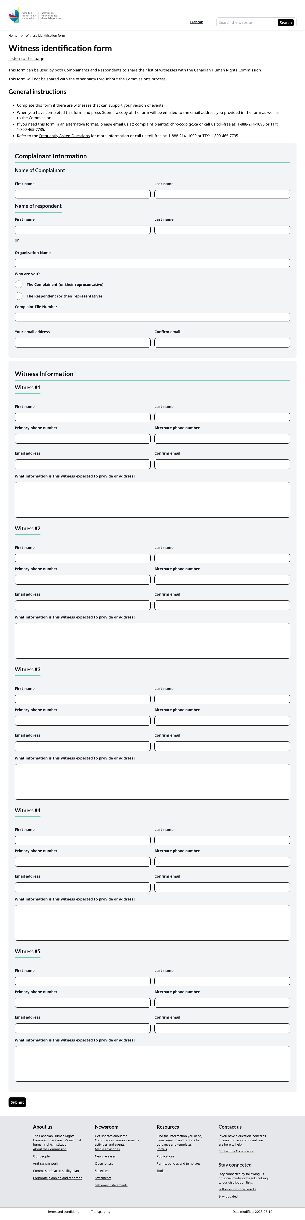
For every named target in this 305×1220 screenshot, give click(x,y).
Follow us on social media (237, 1189)
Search (286, 22)
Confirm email (167, 331)
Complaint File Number (36, 306)
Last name (163, 183)
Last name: (164, 688)
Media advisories (107, 1149)
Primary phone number (36, 427)
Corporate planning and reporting (57, 1178)
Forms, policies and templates (178, 1163)
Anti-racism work (45, 1163)
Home (12, 35)
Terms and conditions (63, 1211)
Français (196, 22)
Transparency (101, 1211)
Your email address (32, 331)
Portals (162, 1149)
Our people (41, 1156)
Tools (160, 1170)
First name (25, 183)
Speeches (101, 1170)
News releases (105, 1156)
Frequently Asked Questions (64, 135)
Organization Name (33, 252)
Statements (103, 1178)
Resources (168, 1127)
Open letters (104, 1163)
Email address (27, 453)
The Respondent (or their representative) (64, 296)
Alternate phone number (177, 427)
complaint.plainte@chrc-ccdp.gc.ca (166, 124)
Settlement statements (111, 1185)
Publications (166, 1156)
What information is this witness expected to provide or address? (75, 476)
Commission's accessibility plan (56, 1170)
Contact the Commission (236, 1151)
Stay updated (228, 1196)
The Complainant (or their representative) (65, 284)
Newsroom (106, 1127)
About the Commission (50, 1149)
